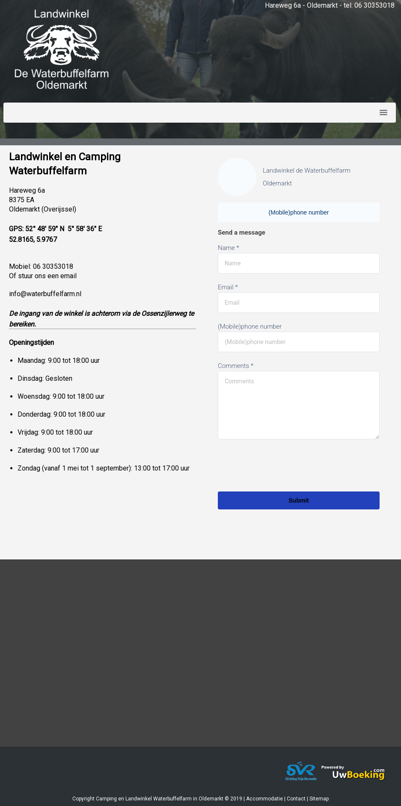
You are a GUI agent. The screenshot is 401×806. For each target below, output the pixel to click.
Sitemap (319, 799)
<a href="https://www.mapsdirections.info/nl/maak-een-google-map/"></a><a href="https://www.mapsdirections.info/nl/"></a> (200, 659)
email (68, 276)
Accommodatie (264, 799)
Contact (296, 799)
